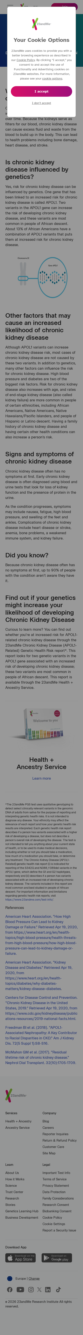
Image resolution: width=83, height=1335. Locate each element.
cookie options (52, 78)
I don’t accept (41, 103)
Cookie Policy (26, 60)
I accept (41, 91)
